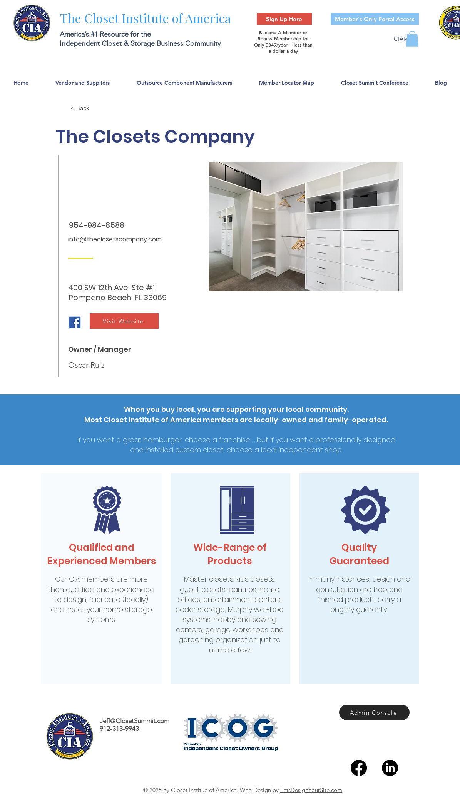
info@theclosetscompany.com (115, 239)
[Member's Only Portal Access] (375, 19)
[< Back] (95, 108)
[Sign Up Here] (284, 19)
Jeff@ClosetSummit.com (134, 721)
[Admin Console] (374, 712)
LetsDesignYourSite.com (311, 790)
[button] (412, 39)
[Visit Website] (124, 321)
